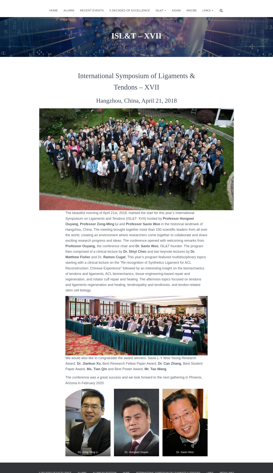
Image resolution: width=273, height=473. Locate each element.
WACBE (191, 10)
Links (207, 10)
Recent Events (92, 10)
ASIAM (176, 10)
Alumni (69, 10)
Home (53, 10)
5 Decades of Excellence (129, 10)
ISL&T (161, 10)
